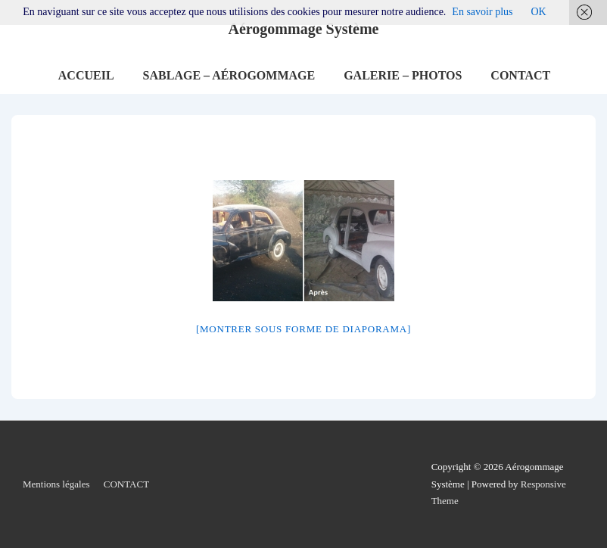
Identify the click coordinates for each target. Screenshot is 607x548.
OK (538, 11)
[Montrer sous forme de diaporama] (303, 329)
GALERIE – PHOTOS (403, 75)
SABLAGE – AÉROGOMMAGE (229, 75)
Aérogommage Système (303, 28)
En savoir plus (482, 11)
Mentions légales (56, 484)
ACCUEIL (86, 75)
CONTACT (520, 75)
